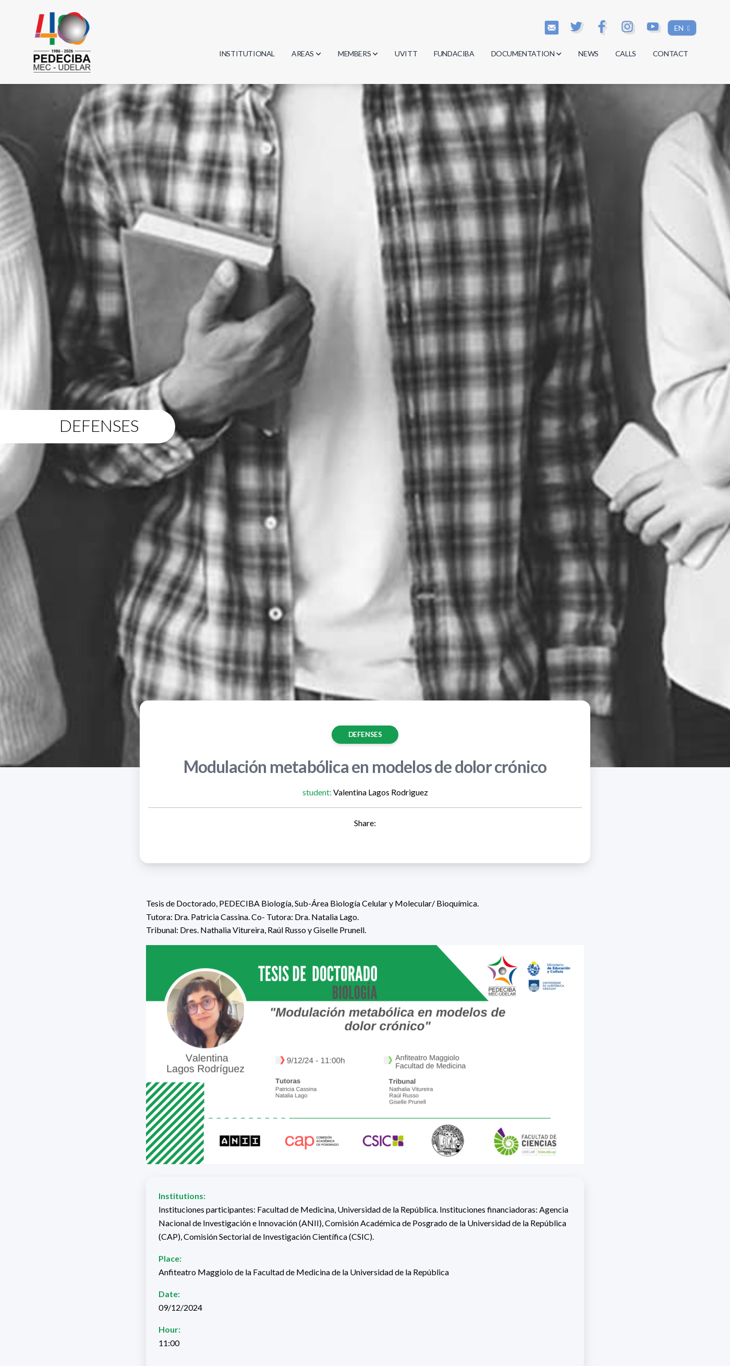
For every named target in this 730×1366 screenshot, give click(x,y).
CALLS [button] (625, 53)
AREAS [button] (306, 53)
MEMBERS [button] (358, 53)
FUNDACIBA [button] (454, 53)
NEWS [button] (588, 53)
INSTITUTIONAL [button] (247, 53)
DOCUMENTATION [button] (526, 53)
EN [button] (679, 27)
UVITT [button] (406, 53)
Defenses (365, 734)
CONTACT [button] (670, 53)
